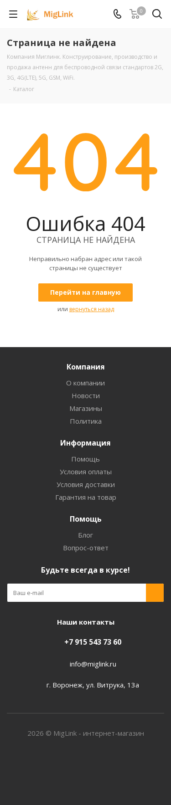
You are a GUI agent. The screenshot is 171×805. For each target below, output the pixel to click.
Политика (86, 421)
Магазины (85, 408)
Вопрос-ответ (86, 547)
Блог (85, 534)
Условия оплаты (86, 471)
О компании (85, 382)
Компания (86, 367)
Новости (86, 395)
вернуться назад (91, 309)
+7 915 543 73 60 (92, 642)
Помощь (85, 458)
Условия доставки (86, 484)
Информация (85, 443)
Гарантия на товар (85, 497)
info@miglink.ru (93, 663)
